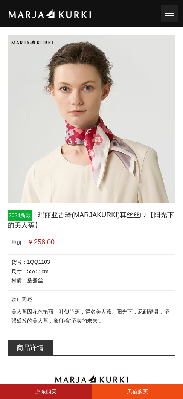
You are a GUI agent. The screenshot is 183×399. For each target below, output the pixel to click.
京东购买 (45, 391)
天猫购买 (137, 391)
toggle (169, 12)
